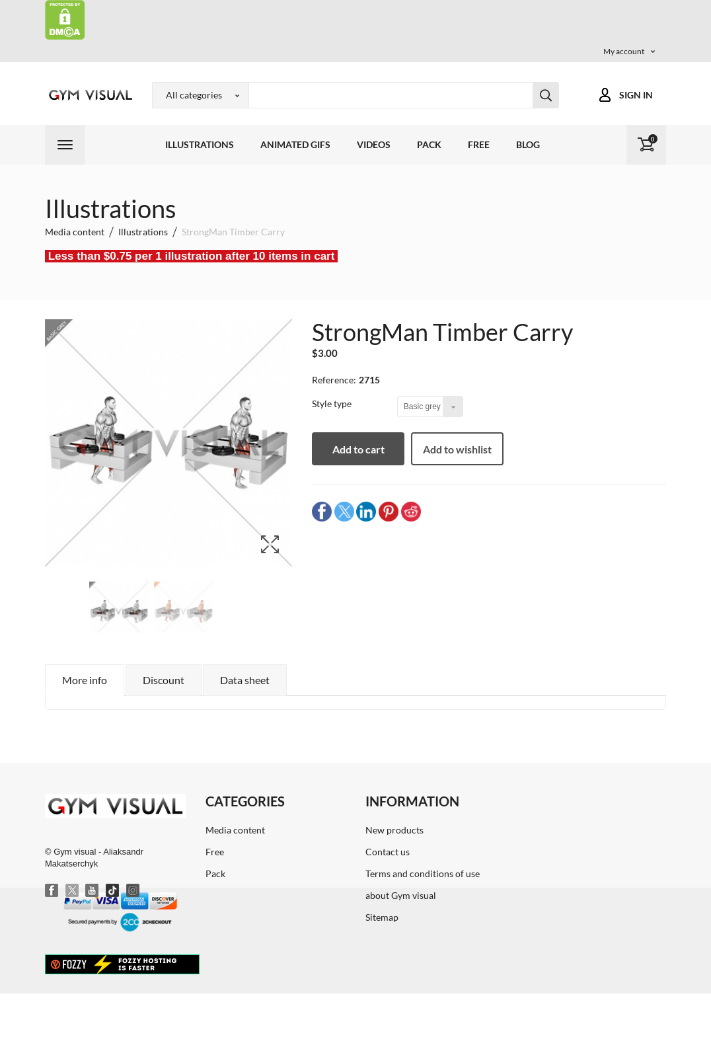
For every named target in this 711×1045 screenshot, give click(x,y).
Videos (374, 144)
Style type (333, 403)
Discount (163, 680)
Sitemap (381, 917)
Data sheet (245, 680)
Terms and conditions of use (422, 873)
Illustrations (199, 144)
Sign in (636, 94)
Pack (429, 144)
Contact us (387, 851)
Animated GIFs (295, 144)
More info (84, 680)
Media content (235, 829)
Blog (528, 144)
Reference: (334, 379)
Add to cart (358, 449)
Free (479, 144)
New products (394, 829)
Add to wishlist (457, 449)
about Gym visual (400, 895)
